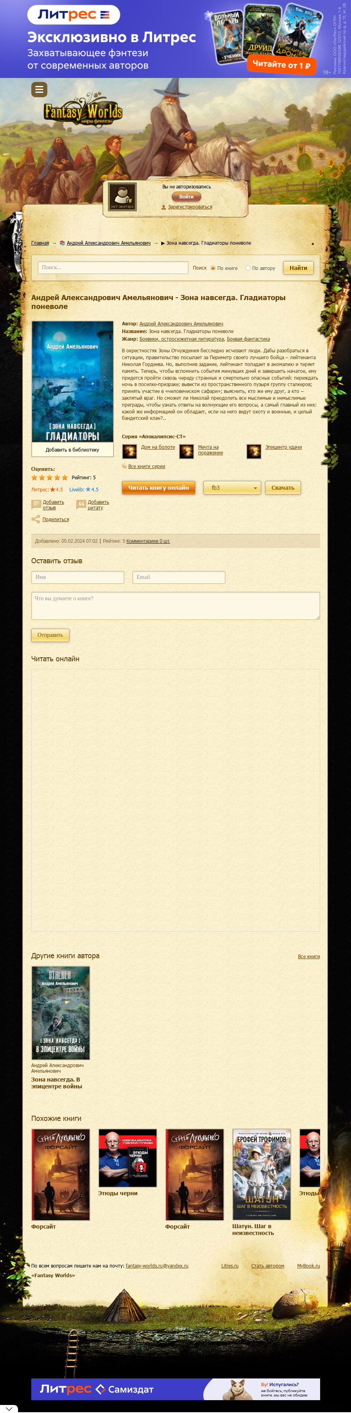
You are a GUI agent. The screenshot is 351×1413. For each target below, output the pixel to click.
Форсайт (43, 1226)
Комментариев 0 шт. (148, 541)
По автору (260, 268)
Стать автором (268, 1265)
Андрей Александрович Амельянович (109, 242)
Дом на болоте (158, 447)
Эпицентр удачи (284, 447)
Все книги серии (146, 466)
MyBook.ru (308, 1265)
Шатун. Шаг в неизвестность (253, 1229)
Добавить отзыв (53, 504)
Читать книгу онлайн (158, 487)
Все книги (309, 956)
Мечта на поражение (210, 449)
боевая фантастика (248, 338)
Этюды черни (118, 1193)
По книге (224, 268)
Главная (40, 242)
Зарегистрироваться (190, 206)
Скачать (283, 487)
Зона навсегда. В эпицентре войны (56, 1083)
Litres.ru (230, 1265)
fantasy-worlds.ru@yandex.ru (157, 1265)
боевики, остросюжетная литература (182, 338)
